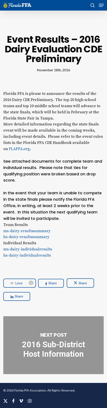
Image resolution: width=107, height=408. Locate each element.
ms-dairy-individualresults (27, 249)
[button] (101, 5)
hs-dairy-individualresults (27, 255)
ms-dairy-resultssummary (26, 230)
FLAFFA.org (19, 148)
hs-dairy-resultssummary (26, 236)
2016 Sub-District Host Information (53, 345)
